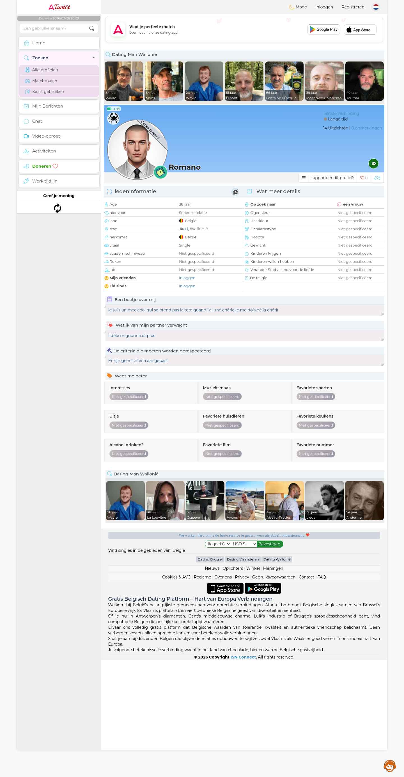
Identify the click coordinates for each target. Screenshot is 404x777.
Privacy (242, 694)
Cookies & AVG (176, 694)
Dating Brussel (210, 676)
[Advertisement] (244, 29)
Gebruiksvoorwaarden (274, 694)
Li (186, 229)
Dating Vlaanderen (243, 676)
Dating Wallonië (276, 676)
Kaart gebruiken (44, 91)
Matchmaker (41, 81)
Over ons (223, 694)
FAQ (322, 694)
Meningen (273, 685)
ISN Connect (243, 774)
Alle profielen (41, 70)
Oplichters (233, 685)
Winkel (253, 685)
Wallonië (199, 228)
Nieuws (212, 685)
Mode (298, 7)
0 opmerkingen (367, 128)
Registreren (352, 7)
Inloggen (324, 7)
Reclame (202, 694)
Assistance (390, 766)
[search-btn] (91, 28)
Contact (306, 694)
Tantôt (59, 7)
